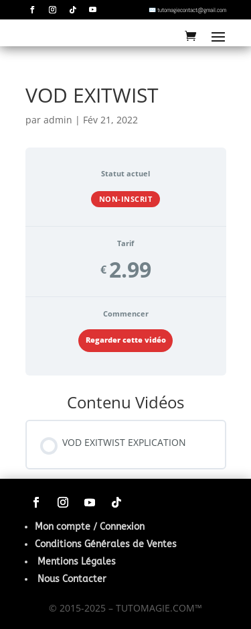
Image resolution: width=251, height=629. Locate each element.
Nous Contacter (71, 579)
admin (58, 119)
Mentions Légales (76, 561)
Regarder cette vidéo (126, 340)
